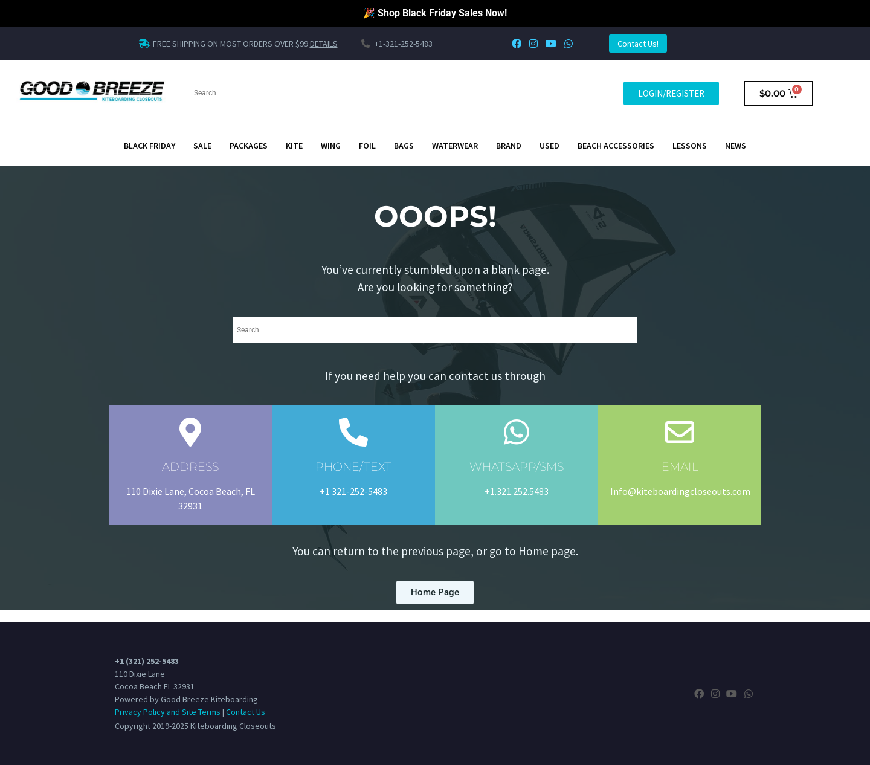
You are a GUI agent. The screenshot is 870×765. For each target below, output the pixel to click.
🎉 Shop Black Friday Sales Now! (435, 13)
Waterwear (455, 145)
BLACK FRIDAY (149, 145)
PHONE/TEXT (353, 467)
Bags (404, 145)
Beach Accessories (616, 145)
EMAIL (680, 467)
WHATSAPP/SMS (516, 467)
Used (549, 145)
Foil (367, 145)
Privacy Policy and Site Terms (168, 711)
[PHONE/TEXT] (353, 432)
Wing (331, 145)
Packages (249, 145)
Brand (508, 145)
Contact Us (245, 711)
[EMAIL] (679, 432)
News (735, 145)
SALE (202, 145)
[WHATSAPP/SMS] (516, 432)
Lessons (689, 145)
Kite (294, 145)
